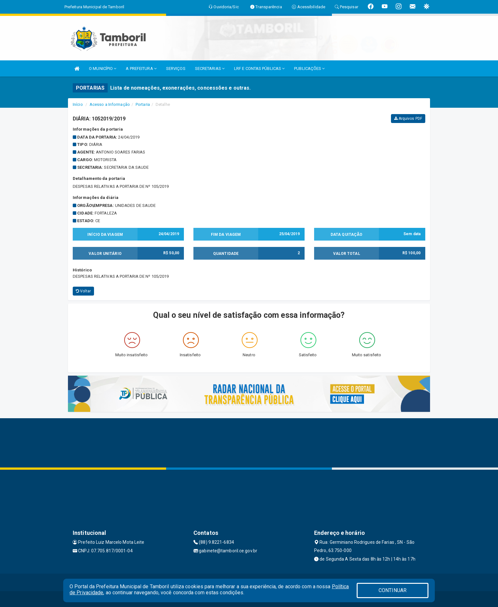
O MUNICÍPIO (102, 68)
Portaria (143, 104)
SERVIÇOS (175, 68)
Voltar (83, 291)
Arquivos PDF (408, 118)
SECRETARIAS (210, 68)
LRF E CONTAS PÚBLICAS (259, 68)
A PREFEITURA (141, 68)
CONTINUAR (393, 590)
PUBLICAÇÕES (309, 68)
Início (78, 104)
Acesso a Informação (110, 104)
